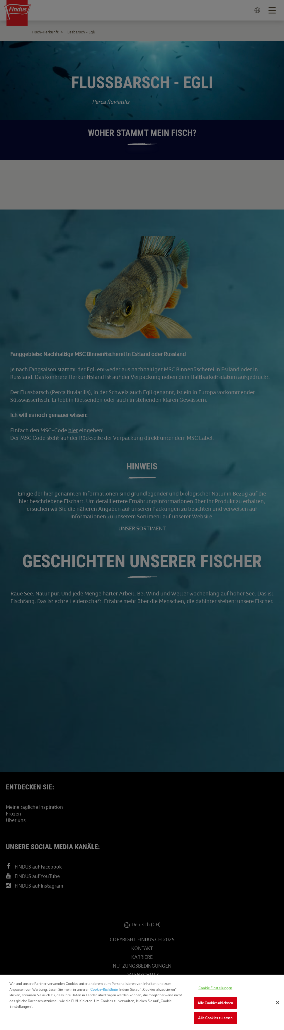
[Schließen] (277, 1002)
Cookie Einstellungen (215, 988)
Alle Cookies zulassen (215, 1018)
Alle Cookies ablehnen (215, 1003)
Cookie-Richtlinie (104, 989)
